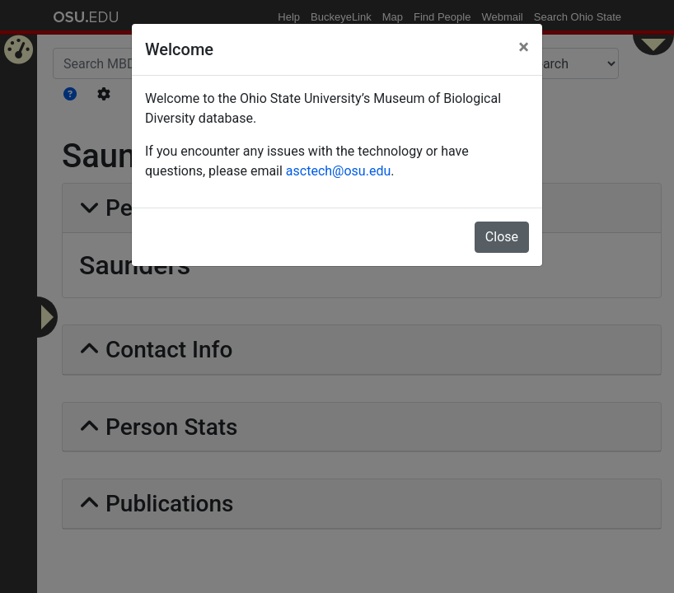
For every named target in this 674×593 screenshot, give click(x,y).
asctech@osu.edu (338, 171)
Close (501, 237)
